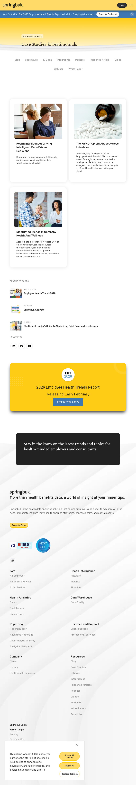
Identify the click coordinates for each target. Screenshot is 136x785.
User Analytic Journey (22, 640)
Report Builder (18, 628)
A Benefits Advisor (20, 581)
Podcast (75, 690)
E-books (75, 672)
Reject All (69, 765)
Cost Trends (17, 607)
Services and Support (85, 624)
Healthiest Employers (22, 672)
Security (14, 734)
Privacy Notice (17, 739)
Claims (14, 602)
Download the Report (108, 14)
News (13, 661)
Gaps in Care (17, 613)
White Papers (78, 708)
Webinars (76, 702)
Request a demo (19, 525)
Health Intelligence (83, 571)
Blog (73, 661)
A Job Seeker (17, 587)
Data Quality (77, 602)
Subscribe (76, 714)
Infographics (78, 678)
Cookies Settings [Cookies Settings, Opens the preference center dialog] (70, 774)
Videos (75, 696)
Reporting (16, 624)
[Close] (76, 744)
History (14, 666)
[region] (44, 760)
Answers (76, 575)
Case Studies (78, 666)
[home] (35, 5)
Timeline (76, 587)
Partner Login (17, 729)
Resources (78, 656)
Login (122, 5)
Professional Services (83, 634)
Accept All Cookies (69, 756)
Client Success (79, 628)
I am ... (14, 571)
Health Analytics (20, 597)
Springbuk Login (18, 724)
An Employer (17, 575)
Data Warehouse (81, 597)
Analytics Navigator (21, 646)
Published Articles (81, 684)
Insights (75, 581)
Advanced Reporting (21, 634)
